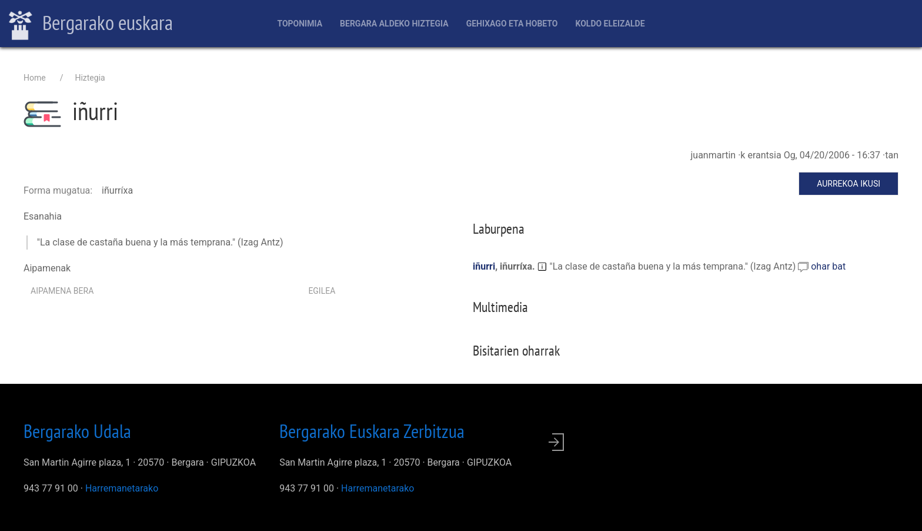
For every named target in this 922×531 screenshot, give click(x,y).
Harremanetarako (121, 488)
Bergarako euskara (91, 24)
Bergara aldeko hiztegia (394, 23)
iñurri (484, 266)
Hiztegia (90, 77)
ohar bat (828, 266)
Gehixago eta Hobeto (512, 23)
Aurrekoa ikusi (848, 183)
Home (35, 77)
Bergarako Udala (77, 431)
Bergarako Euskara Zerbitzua (372, 431)
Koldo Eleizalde (609, 23)
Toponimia (299, 23)
